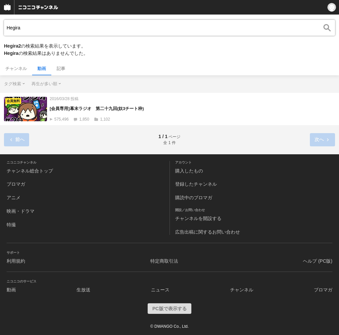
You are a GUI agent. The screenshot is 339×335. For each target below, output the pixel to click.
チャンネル (16, 68)
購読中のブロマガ (193, 197)
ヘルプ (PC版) (317, 261)
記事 (61, 68)
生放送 (83, 289)
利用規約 (16, 261)
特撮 (11, 224)
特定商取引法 (164, 261)
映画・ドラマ (20, 211)
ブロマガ (16, 184)
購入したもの (189, 170)
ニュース (160, 289)
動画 (41, 68)
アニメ (14, 197)
